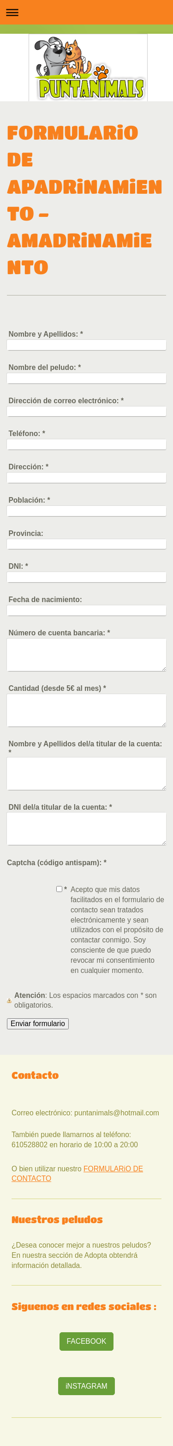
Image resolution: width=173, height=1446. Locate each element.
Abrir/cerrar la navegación (86, 12)
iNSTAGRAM (86, 1386)
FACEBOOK (87, 1341)
